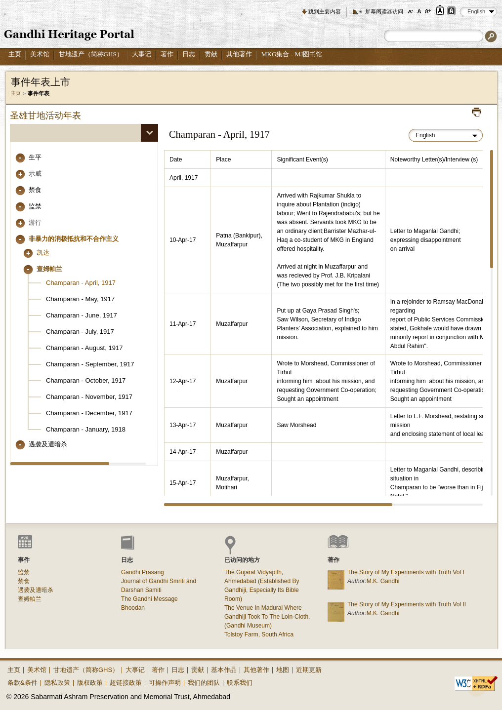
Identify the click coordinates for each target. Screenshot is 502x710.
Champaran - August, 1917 (84, 348)
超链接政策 (126, 682)
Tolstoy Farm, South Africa (258, 634)
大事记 (141, 54)
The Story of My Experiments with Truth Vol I (405, 572)
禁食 (35, 190)
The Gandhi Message (149, 598)
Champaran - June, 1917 (81, 315)
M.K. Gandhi (383, 581)
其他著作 (239, 54)
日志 (188, 54)
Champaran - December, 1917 (89, 413)
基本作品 (224, 669)
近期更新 (309, 669)
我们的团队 (204, 682)
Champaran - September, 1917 (90, 364)
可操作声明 (165, 682)
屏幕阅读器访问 (384, 11)
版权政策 (90, 682)
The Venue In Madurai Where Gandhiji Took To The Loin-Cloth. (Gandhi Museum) (267, 616)
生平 (35, 157)
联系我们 (239, 682)
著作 (167, 54)
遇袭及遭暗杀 (48, 444)
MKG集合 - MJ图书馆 (292, 54)
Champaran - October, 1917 (86, 380)
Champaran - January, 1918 (86, 429)
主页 (14, 54)
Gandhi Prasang (142, 572)
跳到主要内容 (324, 11)
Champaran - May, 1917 (80, 299)
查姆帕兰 (30, 598)
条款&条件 (22, 682)
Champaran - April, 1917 (81, 282)
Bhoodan (133, 607)
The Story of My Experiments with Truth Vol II (406, 604)
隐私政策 (57, 682)
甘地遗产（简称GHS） (91, 54)
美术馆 (39, 54)
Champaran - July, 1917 (80, 331)
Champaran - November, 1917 (89, 396)
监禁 (35, 206)
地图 (282, 669)
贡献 (211, 54)
